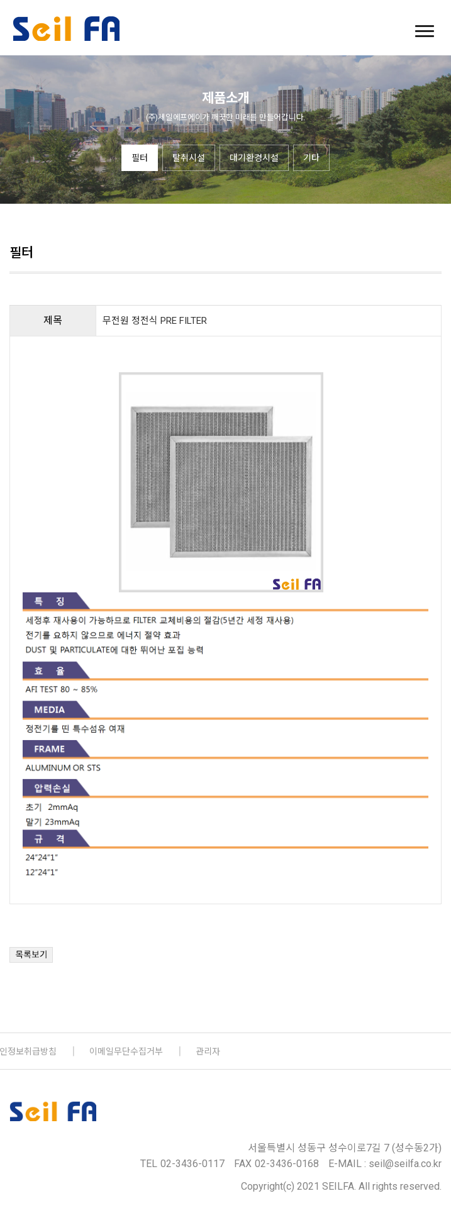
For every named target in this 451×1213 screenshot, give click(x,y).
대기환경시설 (254, 158)
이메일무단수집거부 (126, 1051)
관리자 (208, 1051)
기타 (311, 158)
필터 (139, 158)
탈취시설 (188, 158)
